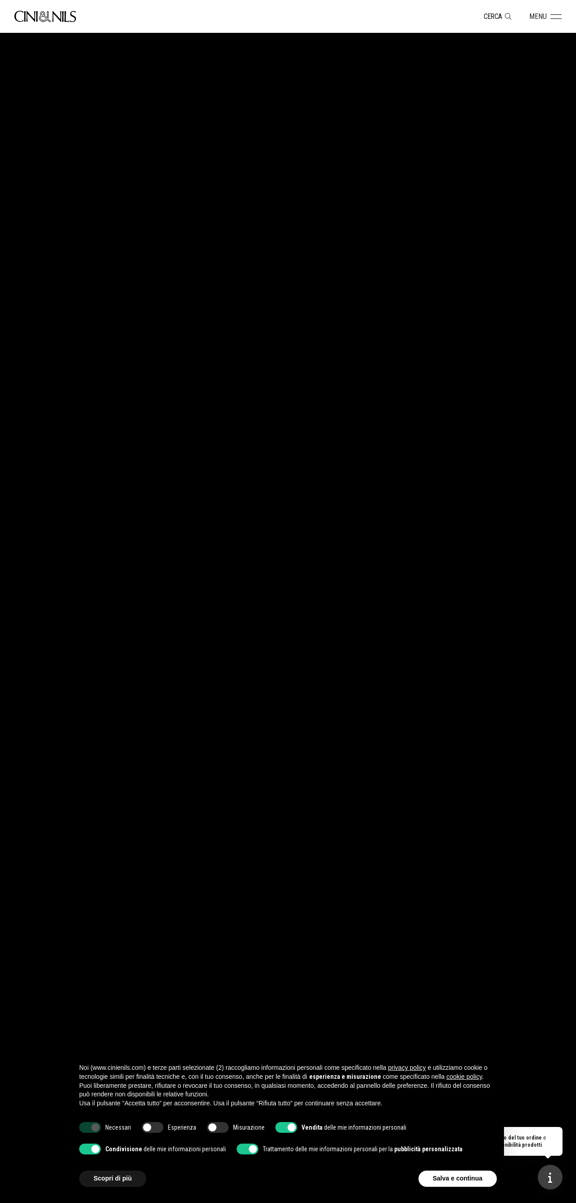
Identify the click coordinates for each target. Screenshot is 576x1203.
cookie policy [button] (464, 1076)
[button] (545, 16)
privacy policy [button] (407, 1067)
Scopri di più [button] (113, 1178)
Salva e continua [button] (457, 1178)
